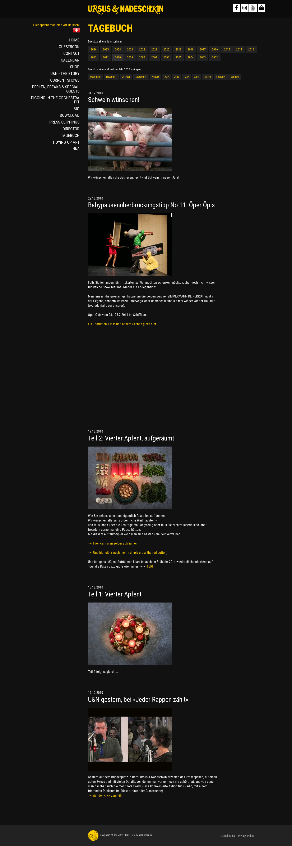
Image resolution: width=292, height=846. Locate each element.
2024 (118, 49)
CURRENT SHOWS (64, 80)
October (126, 76)
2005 (178, 57)
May (187, 76)
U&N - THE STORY (64, 73)
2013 (251, 49)
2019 (178, 49)
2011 (106, 57)
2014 (239, 49)
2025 (106, 49)
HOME (74, 39)
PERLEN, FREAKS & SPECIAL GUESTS (55, 89)
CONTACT (71, 53)
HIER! (149, 566)
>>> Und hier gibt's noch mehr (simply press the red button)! (128, 553)
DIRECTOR (70, 128)
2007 (154, 57)
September (141, 76)
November (111, 76)
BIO (76, 108)
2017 (203, 49)
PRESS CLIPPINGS (64, 122)
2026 (94, 49)
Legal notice (228, 835)
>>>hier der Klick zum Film (105, 795)
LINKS (74, 148)
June (176, 76)
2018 (191, 49)
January (235, 76)
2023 (130, 49)
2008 (142, 57)
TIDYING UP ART (65, 142)
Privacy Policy (246, 835)
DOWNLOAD (69, 115)
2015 (227, 49)
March (207, 76)
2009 (130, 57)
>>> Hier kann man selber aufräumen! (113, 543)
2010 (118, 57)
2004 (191, 57)
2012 (94, 57)
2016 (215, 49)
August (155, 76)
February (220, 76)
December (95, 76)
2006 (166, 57)
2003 (203, 57)
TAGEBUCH (70, 135)
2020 (166, 49)
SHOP (74, 66)
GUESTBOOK (69, 46)
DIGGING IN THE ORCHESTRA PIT (55, 99)
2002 (215, 57)
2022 (142, 49)
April (196, 76)
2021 (154, 49)
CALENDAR (70, 60)
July (166, 76)
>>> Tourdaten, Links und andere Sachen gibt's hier (122, 324)
